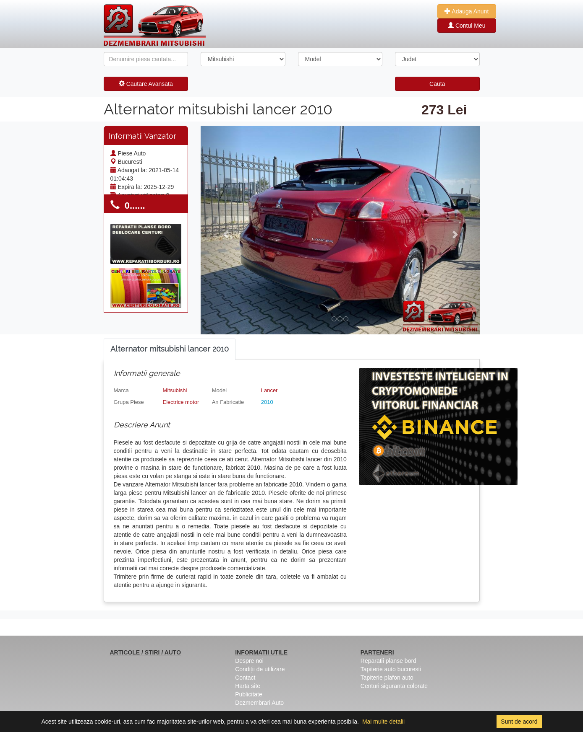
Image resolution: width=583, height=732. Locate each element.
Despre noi (249, 660)
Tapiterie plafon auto (387, 677)
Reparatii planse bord (388, 660)
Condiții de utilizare (260, 669)
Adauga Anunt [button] (466, 11)
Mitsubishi (175, 390)
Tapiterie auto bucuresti (391, 669)
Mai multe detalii (383, 721)
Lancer (269, 390)
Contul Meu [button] (466, 25)
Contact (245, 677)
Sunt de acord (519, 721)
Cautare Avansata (146, 83)
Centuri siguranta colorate (394, 686)
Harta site (247, 686)
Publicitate (248, 694)
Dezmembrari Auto (259, 702)
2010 (267, 402)
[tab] (169, 349)
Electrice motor (181, 402)
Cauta (437, 83)
